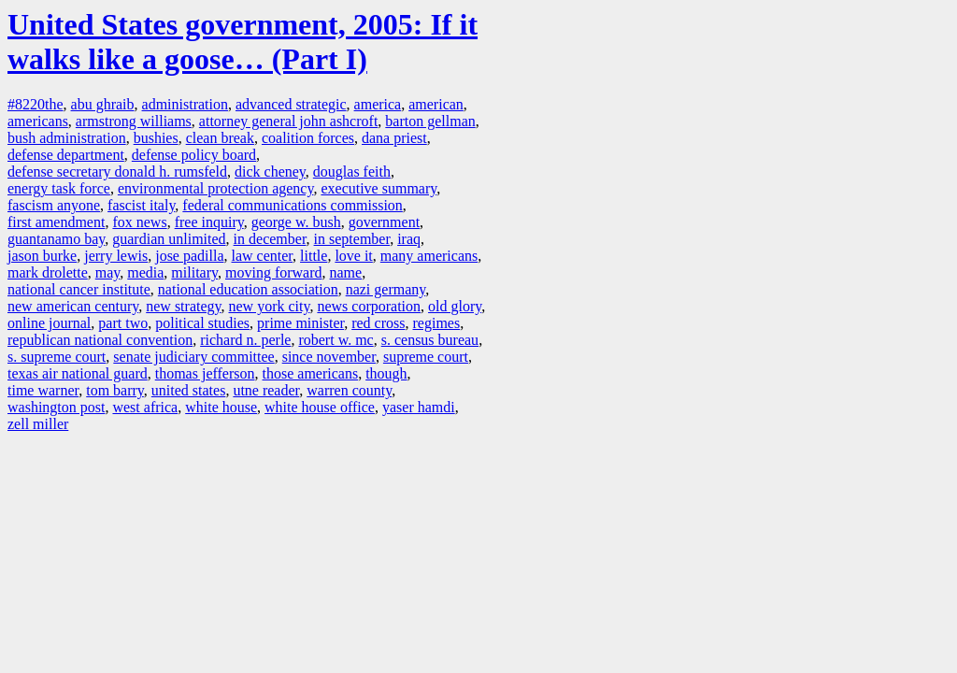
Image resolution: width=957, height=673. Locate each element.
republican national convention (100, 340)
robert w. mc (335, 340)
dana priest (394, 138)
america (378, 104)
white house (221, 407)
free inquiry (209, 222)
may (108, 272)
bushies (156, 138)
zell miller (37, 424)
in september (352, 239)
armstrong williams (134, 121)
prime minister (300, 323)
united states (188, 390)
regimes (437, 323)
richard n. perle (245, 340)
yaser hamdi (418, 407)
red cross (378, 323)
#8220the (35, 104)
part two (123, 323)
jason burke (42, 256)
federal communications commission (292, 205)
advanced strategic (291, 104)
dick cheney (270, 171)
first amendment (56, 222)
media (145, 272)
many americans (429, 256)
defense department (65, 155)
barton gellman (430, 121)
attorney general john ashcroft (288, 121)
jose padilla (189, 256)
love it (353, 256)
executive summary (378, 188)
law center (262, 256)
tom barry (115, 390)
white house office (319, 407)
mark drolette (47, 272)
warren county (349, 390)
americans (37, 121)
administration (185, 104)
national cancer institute (78, 289)
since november (329, 357)
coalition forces (308, 138)
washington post (56, 407)
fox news (139, 222)
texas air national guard (77, 373)
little (313, 256)
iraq (409, 239)
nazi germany (386, 289)
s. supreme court (56, 357)
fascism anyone (53, 205)
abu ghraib (103, 104)
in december (270, 239)
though (386, 373)
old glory (454, 306)
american (436, 104)
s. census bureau (429, 340)
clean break (220, 138)
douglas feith (352, 171)
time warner (43, 390)
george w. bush (296, 222)
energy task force (58, 188)
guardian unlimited (168, 239)
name (346, 272)
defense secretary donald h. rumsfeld (117, 171)
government (384, 222)
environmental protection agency (216, 188)
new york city (268, 306)
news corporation (369, 306)
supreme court (425, 357)
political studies (202, 323)
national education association (248, 289)
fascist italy (141, 205)
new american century (72, 306)
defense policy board (194, 155)
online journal (49, 323)
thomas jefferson (205, 373)
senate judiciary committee (193, 357)
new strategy (183, 306)
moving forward (273, 272)
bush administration (66, 138)
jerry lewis (116, 256)
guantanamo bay (56, 239)
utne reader (266, 390)
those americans (311, 373)
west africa (145, 407)
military (194, 272)
